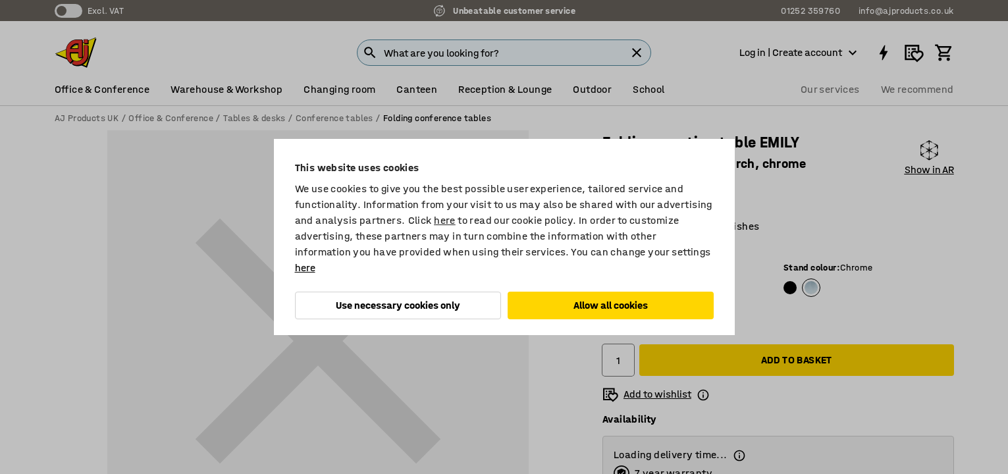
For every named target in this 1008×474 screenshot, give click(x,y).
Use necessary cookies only (398, 305)
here (445, 220)
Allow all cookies (610, 305)
